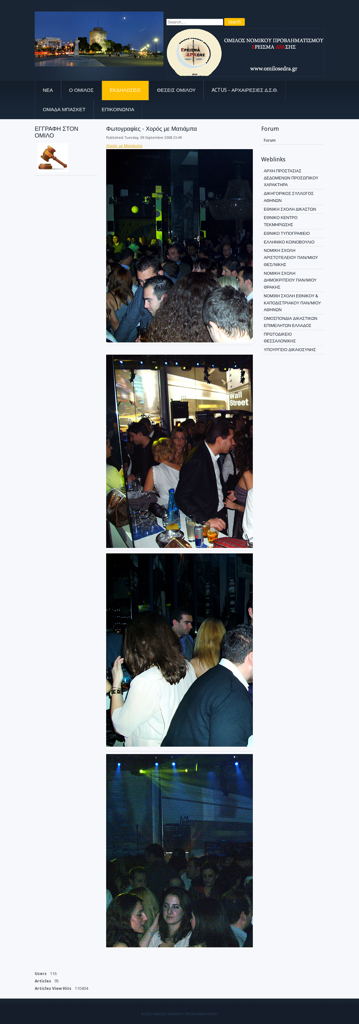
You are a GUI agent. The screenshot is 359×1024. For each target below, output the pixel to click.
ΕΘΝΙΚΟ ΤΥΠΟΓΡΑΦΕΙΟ (287, 233)
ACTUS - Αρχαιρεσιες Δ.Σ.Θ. (245, 90)
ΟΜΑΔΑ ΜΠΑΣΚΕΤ (64, 109)
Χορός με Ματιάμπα (124, 145)
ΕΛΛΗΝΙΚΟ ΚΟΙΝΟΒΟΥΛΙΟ (289, 242)
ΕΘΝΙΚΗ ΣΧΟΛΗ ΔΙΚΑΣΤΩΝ (290, 209)
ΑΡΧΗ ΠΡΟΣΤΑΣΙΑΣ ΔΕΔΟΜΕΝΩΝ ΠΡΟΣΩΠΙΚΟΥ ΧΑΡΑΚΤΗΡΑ (291, 177)
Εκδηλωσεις (125, 90)
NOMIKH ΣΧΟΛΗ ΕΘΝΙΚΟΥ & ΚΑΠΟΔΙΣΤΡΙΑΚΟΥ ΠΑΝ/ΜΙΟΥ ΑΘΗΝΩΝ (292, 302)
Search (234, 21)
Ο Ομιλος (81, 90)
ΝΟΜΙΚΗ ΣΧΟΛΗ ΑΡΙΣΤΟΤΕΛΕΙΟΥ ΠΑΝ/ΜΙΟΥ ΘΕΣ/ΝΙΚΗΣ (291, 257)
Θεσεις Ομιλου (176, 90)
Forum (270, 140)
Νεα (48, 90)
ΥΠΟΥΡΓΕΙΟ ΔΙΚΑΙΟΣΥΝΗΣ (290, 349)
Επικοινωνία (118, 109)
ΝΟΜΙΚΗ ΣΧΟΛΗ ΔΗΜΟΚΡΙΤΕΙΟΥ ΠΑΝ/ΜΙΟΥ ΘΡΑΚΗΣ (290, 280)
